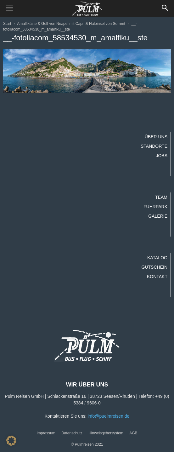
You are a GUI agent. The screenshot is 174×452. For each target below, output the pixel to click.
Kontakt (157, 276)
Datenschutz (71, 433)
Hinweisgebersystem (105, 433)
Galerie (157, 216)
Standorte (154, 146)
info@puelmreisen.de (109, 416)
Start (7, 23)
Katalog (157, 257)
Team (161, 197)
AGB (133, 433)
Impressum (45, 433)
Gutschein (154, 267)
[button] (165, 8)
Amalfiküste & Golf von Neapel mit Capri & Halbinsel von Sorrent (71, 23)
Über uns (156, 136)
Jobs (161, 155)
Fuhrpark (155, 206)
